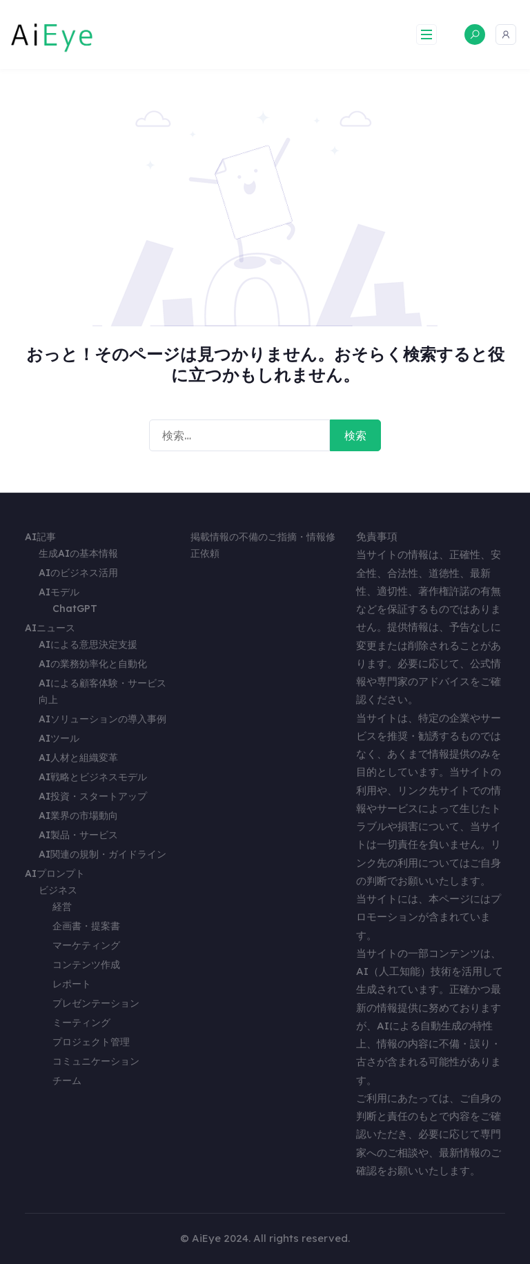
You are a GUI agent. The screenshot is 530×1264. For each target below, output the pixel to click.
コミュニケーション (95, 1061)
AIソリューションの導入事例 (102, 719)
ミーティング (81, 1022)
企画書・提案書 (86, 926)
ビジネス (58, 890)
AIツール (59, 738)
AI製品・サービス (78, 835)
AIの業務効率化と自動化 (93, 664)
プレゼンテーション (95, 1003)
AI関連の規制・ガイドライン (102, 854)
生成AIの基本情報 (78, 553)
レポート (71, 984)
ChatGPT (74, 608)
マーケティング (86, 945)
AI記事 (40, 537)
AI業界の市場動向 (78, 815)
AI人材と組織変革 (78, 757)
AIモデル (59, 592)
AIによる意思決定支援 (88, 644)
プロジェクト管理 (91, 1042)
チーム (66, 1080)
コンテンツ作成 (86, 964)
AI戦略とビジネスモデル (93, 777)
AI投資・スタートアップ (93, 796)
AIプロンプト (55, 873)
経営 (62, 906)
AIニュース (50, 628)
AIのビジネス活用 (78, 572)
